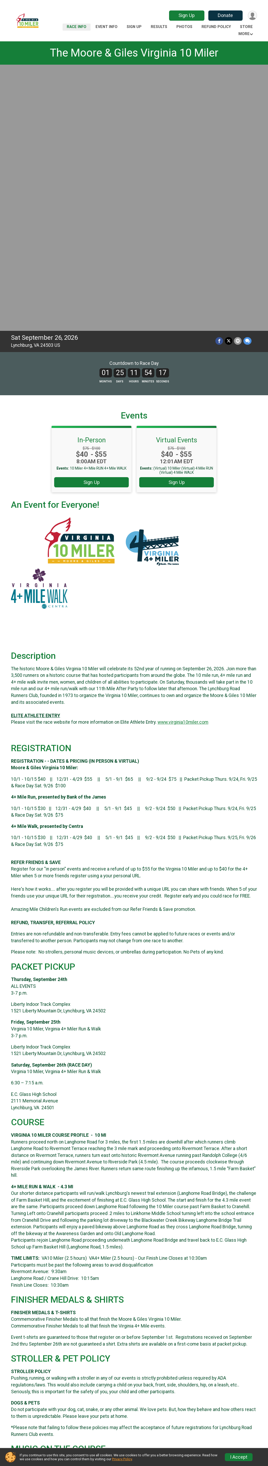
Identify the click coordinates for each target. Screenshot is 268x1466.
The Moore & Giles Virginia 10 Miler (134, 52)
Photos (184, 27)
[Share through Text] (247, 79)
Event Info (107, 27)
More (244, 34)
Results (159, 27)
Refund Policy (216, 27)
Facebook (102, 1375)
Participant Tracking (163, 1429)
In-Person (91, 178)
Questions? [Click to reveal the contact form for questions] (32, 1340)
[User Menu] (252, 15)
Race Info (76, 27)
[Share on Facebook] (220, 79)
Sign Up (186, 15)
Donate (225, 15)
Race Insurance (221, 1429)
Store (246, 27)
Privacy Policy (122, 1459)
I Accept (238, 1457)
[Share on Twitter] (229, 79)
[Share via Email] (238, 79)
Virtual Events (176, 178)
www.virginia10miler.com (183, 460)
